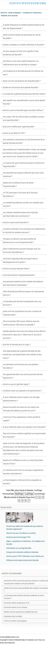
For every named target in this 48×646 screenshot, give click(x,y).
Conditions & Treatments (32, 13)
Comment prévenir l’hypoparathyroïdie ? (19, 275)
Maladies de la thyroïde (9, 16)
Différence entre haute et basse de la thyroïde (22, 560)
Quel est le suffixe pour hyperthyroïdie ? (19, 127)
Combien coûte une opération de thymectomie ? (22, 391)
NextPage (19, 494)
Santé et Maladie (14, 13)
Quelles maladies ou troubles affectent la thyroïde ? (24, 45)
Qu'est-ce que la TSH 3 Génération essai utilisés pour (25, 556)
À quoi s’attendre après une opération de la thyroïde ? (24, 427)
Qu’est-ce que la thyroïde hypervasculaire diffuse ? (23, 110)
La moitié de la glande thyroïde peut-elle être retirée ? (24, 94)
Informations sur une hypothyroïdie (18, 548)
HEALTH (3, 13)
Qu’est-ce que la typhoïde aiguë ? (16, 384)
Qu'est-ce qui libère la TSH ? (14, 133)
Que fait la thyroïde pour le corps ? (17, 344)
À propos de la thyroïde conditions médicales (22, 552)
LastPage (29, 494)
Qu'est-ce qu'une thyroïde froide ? (16, 269)
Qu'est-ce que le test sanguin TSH (18, 537)
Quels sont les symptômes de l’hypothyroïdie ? (22, 81)
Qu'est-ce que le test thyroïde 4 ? (16, 222)
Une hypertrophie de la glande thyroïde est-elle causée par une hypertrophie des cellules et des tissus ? (22, 354)
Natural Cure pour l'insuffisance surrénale (21, 533)
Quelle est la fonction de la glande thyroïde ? (21, 87)
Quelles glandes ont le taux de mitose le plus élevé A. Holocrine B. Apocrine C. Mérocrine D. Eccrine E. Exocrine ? (24, 334)
